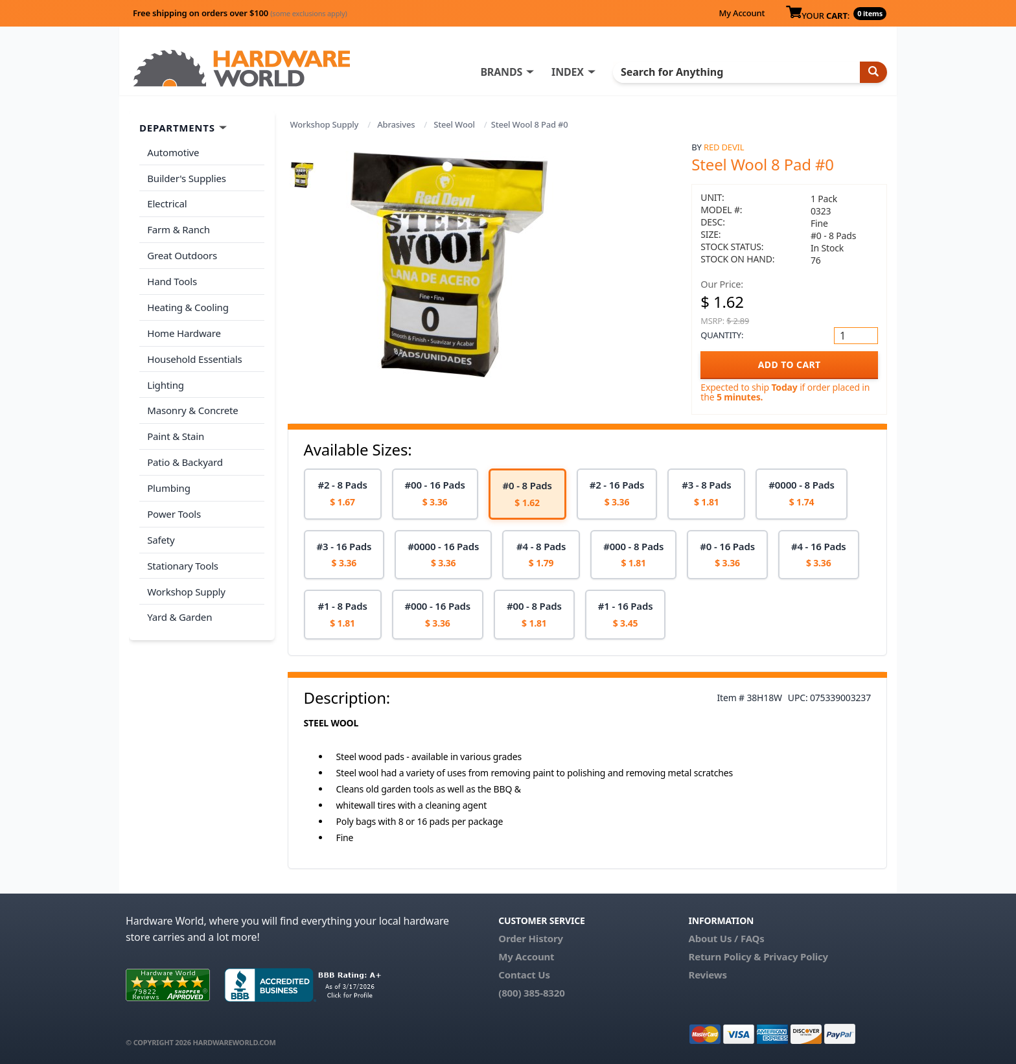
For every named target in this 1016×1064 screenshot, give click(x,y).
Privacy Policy (795, 956)
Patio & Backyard (184, 459)
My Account (742, 13)
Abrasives (396, 124)
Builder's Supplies (186, 177)
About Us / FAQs (726, 938)
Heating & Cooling (188, 305)
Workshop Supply (324, 124)
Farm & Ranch (178, 228)
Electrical (167, 203)
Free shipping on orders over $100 (240, 13)
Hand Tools (172, 279)
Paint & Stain (175, 433)
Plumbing (168, 484)
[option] (343, 494)
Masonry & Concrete (192, 408)
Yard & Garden (179, 613)
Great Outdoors (182, 254)
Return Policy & (724, 956)
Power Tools (174, 510)
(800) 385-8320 (531, 992)
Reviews (707, 974)
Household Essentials (194, 357)
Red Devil (724, 147)
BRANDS (503, 72)
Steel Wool (454, 124)
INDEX (569, 72)
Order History (530, 938)
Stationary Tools (182, 561)
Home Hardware (184, 331)
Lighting (165, 382)
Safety (160, 535)
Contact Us (524, 974)
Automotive (173, 152)
